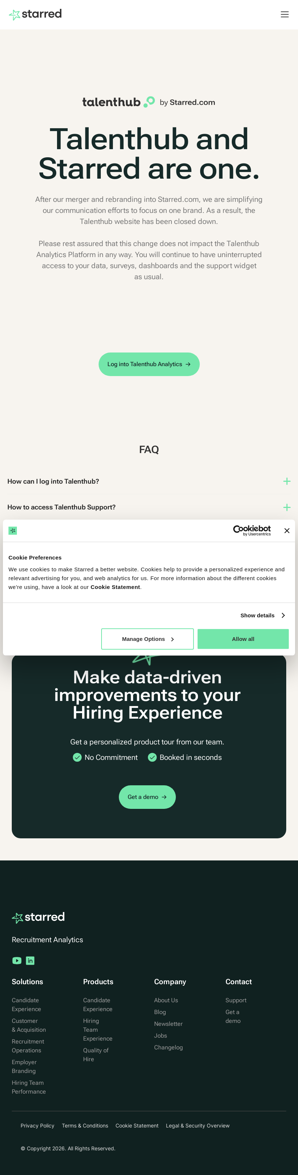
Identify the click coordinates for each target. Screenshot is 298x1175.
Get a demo (233, 1016)
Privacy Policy (37, 1125)
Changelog (168, 1047)
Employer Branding (24, 1066)
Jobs (160, 1035)
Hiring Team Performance (29, 1087)
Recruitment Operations (28, 1046)
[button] (281, 14)
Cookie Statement (115, 586)
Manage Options (148, 638)
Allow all (243, 638)
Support (236, 1000)
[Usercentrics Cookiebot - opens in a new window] (238, 530)
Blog (160, 1012)
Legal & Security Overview (198, 1125)
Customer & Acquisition (29, 1025)
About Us (166, 1000)
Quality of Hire (96, 1055)
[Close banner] (287, 530)
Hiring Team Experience (98, 1029)
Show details (258, 615)
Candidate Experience (26, 1005)
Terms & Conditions (85, 1125)
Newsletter (168, 1023)
